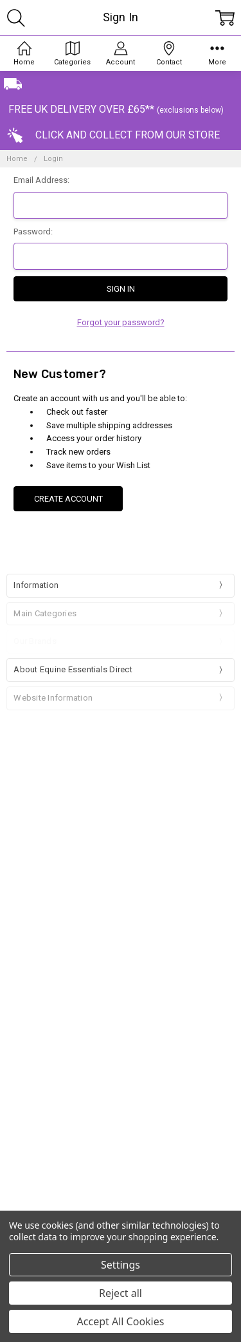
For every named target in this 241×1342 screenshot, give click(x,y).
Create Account (68, 499)
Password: (33, 231)
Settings (120, 1265)
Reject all (120, 1293)
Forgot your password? (121, 322)
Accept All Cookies (121, 1321)
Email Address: (41, 180)
